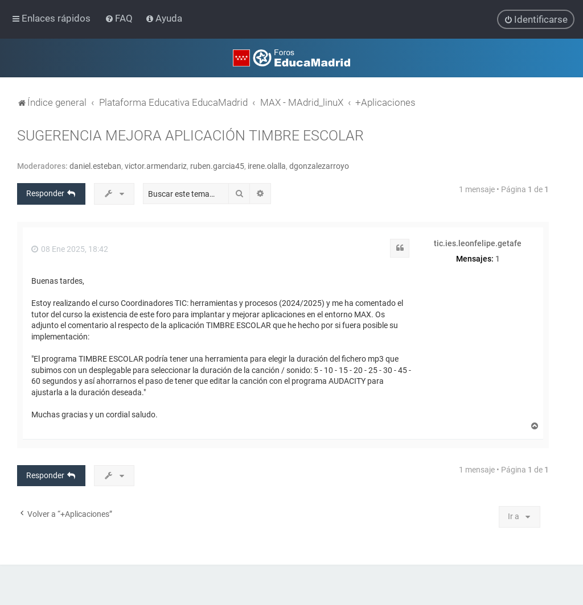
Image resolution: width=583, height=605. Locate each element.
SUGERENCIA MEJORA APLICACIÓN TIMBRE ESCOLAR (190, 135)
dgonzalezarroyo (319, 166)
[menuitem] (120, 18)
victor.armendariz (156, 166)
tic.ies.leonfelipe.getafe (478, 243)
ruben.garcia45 (217, 166)
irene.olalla (267, 166)
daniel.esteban (95, 166)
